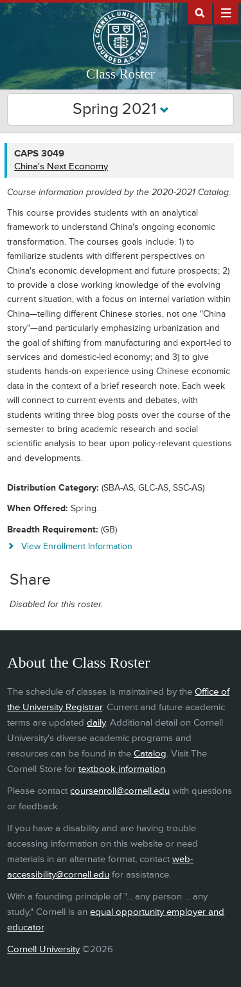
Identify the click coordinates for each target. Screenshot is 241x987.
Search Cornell (200, 12)
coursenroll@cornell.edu (120, 791)
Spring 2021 (121, 109)
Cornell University (43, 949)
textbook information (121, 769)
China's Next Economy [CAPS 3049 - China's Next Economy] (61, 166)
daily (96, 723)
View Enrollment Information (76, 546)
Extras (226, 12)
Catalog (150, 753)
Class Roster (120, 74)
